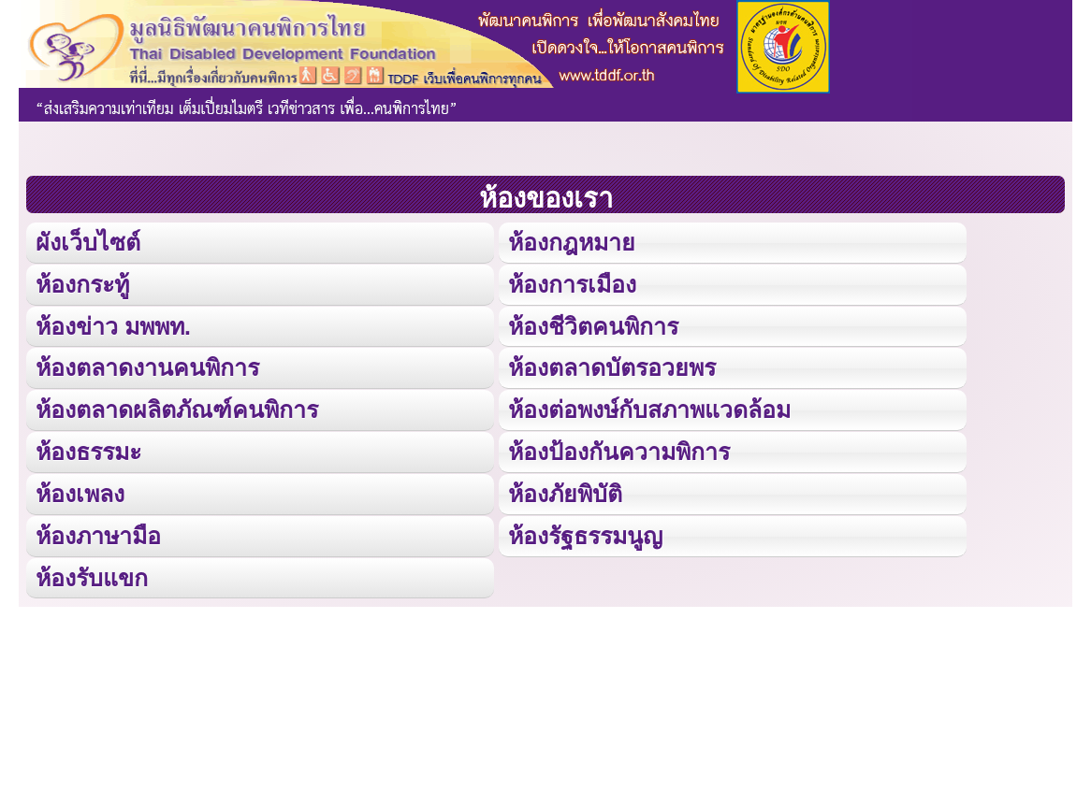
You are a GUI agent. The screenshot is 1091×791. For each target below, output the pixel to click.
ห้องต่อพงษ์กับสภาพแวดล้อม (649, 407)
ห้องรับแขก (92, 572)
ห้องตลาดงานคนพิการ (147, 366)
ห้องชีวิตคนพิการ (593, 324)
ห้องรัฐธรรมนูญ (585, 531)
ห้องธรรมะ (88, 448)
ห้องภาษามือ (98, 531)
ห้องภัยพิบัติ (565, 489)
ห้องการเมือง (571, 282)
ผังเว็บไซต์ (87, 241)
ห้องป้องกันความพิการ (619, 448)
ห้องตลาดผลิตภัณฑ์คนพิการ (177, 407)
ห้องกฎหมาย (571, 241)
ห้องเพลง (80, 489)
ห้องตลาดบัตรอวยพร (612, 366)
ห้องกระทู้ (82, 282)
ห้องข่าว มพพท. (113, 324)
